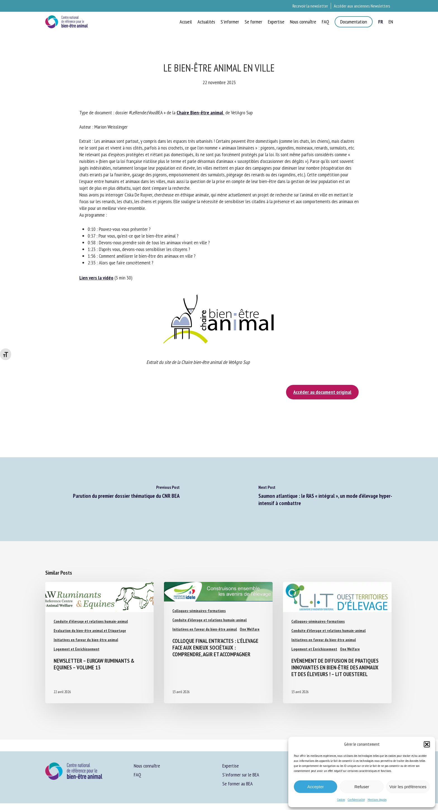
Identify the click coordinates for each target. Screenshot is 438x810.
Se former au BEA (237, 783)
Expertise (230, 765)
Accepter (315, 786)
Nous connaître (147, 765)
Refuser (361, 786)
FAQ (137, 774)
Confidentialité (356, 799)
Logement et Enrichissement (76, 649)
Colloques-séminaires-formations (199, 610)
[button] (427, 744)
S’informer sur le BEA (240, 774)
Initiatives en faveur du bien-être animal (86, 639)
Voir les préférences (408, 786)
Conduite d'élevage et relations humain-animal (91, 621)
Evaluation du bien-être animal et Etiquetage (90, 630)
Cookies (341, 799)
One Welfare (250, 629)
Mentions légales (377, 799)
